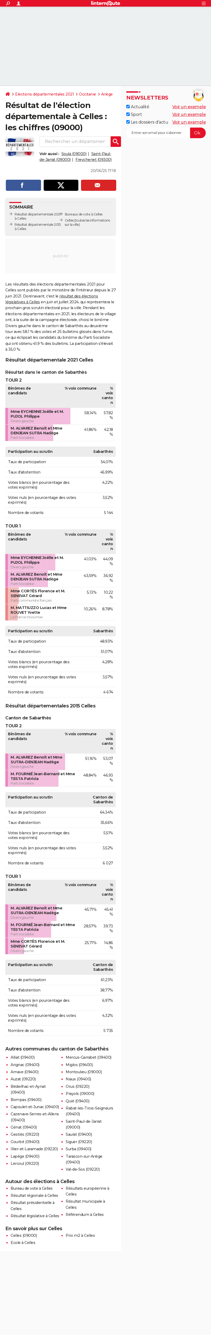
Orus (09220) (77, 1086)
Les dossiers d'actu (147, 122)
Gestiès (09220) (25, 1134)
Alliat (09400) (22, 1057)
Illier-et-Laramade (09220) (34, 1149)
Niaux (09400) (78, 1079)
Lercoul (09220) (25, 1163)
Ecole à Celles (23, 1242)
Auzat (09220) (23, 1079)
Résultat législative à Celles (35, 1216)
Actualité (137, 106)
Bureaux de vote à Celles (83, 214)
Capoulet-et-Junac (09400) (35, 1106)
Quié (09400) (77, 1101)
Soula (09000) (74, 153)
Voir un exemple (189, 106)
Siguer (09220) (79, 1141)
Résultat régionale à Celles (34, 1195)
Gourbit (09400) (25, 1141)
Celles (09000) (24, 1235)
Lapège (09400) (25, 1156)
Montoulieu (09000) (84, 1072)
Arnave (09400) (24, 1072)
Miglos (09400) (79, 1064)
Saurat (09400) (79, 1134)
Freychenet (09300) (93, 159)
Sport (134, 114)
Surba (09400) (78, 1149)
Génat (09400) (24, 1127)
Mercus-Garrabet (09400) (88, 1057)
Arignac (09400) (25, 1064)
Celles (69, 220)
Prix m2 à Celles (80, 1235)
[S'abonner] (166, 133)
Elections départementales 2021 (44, 94)
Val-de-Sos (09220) (83, 1169)
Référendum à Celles (85, 1214)
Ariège (107, 94)
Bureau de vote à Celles (32, 1188)
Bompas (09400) (26, 1099)
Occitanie (87, 94)
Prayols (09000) (80, 1093)
